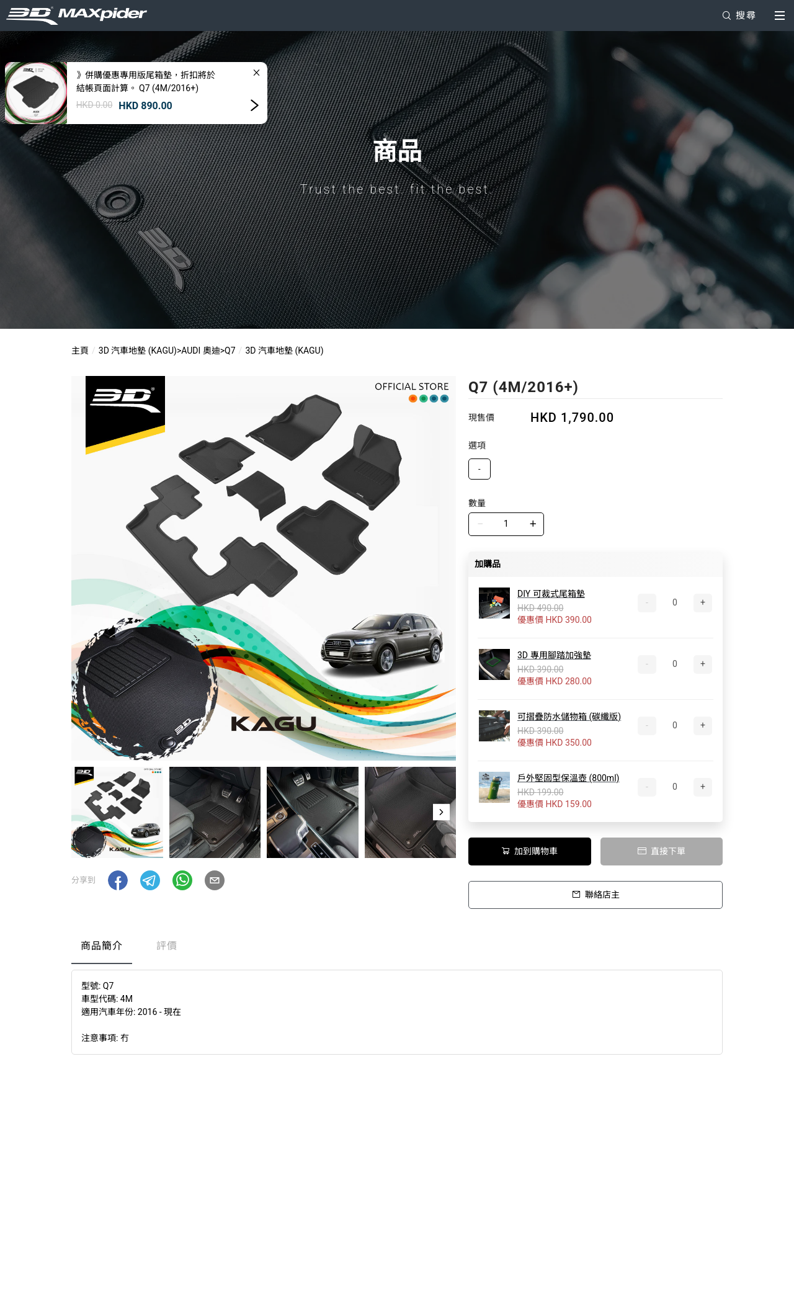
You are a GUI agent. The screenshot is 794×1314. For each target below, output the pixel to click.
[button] (441, 812)
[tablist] (397, 949)
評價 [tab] (166, 946)
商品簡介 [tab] (102, 946)
